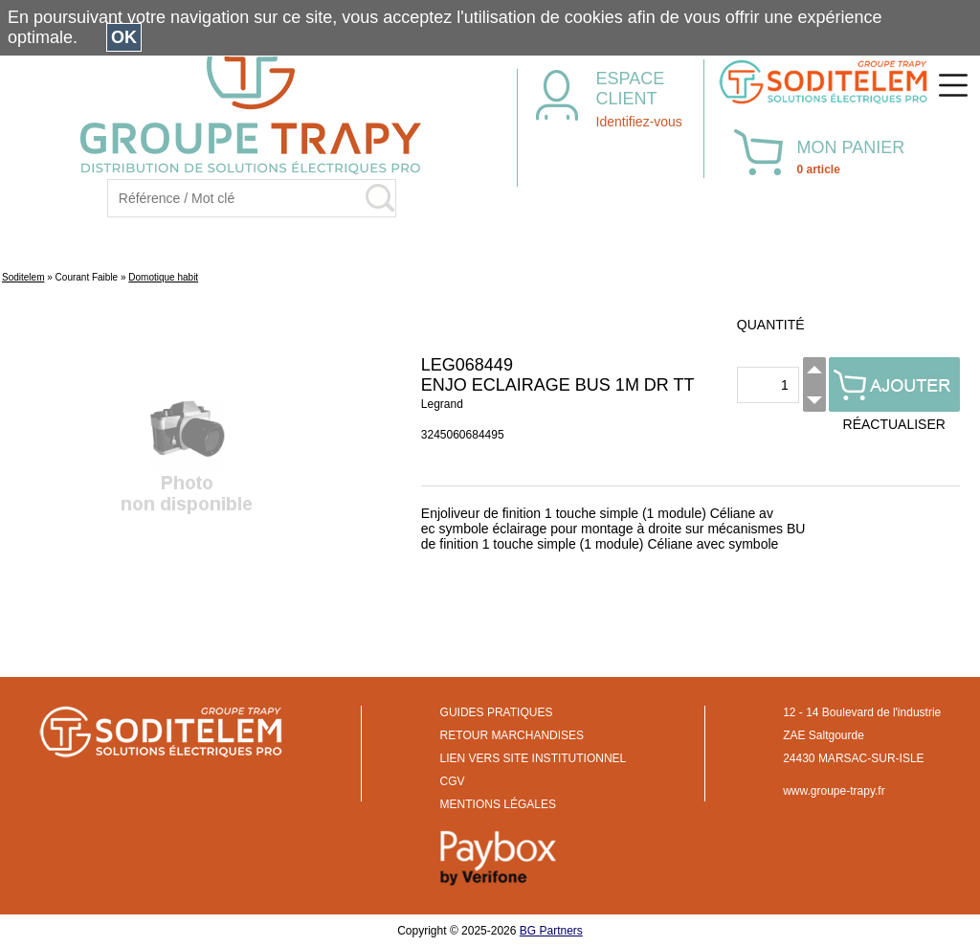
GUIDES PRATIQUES (496, 712)
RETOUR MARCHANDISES (512, 735)
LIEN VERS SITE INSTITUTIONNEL (533, 758)
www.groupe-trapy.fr (833, 791)
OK (124, 37)
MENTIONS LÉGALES (498, 804)
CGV (452, 781)
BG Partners (551, 930)
